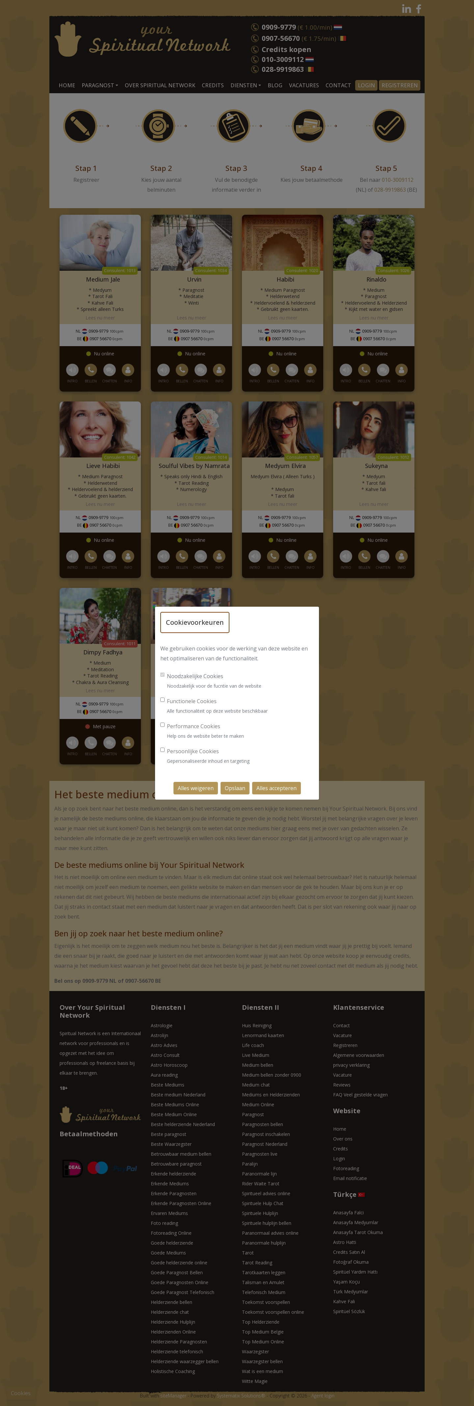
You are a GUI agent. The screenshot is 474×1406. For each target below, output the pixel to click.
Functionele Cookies (192, 701)
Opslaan (235, 788)
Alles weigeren (196, 788)
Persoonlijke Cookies (193, 751)
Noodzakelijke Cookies (195, 676)
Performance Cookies (193, 726)
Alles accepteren (276, 788)
